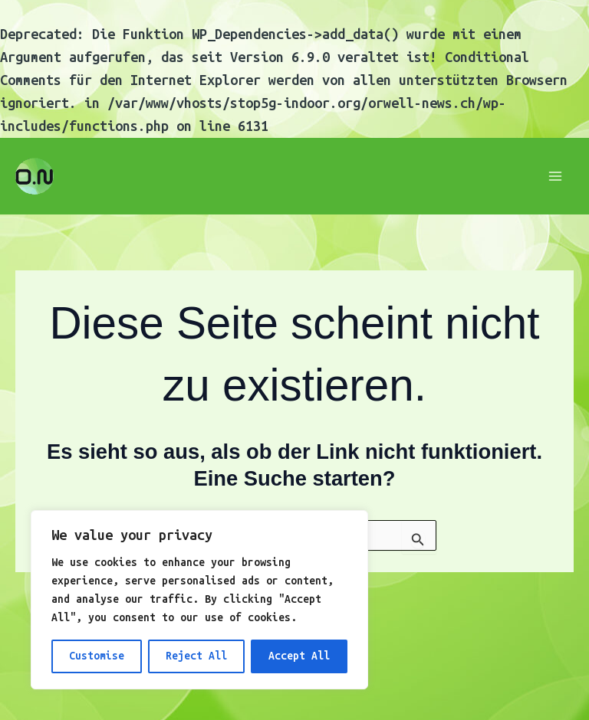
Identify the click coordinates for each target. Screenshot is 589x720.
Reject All (196, 656)
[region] (199, 599)
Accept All (299, 656)
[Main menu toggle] (556, 177)
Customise (96, 656)
